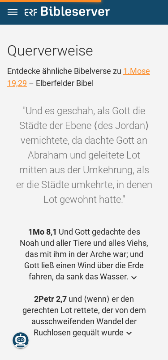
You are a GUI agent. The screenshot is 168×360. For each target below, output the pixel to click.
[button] (12, 12)
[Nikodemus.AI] (21, 340)
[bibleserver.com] (67, 12)
